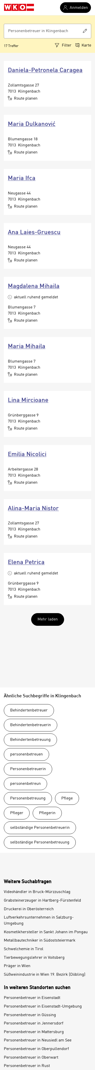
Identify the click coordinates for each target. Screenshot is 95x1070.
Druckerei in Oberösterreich (29, 909)
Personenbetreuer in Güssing (30, 1015)
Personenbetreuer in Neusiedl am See (37, 1040)
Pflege (67, 798)
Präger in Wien (17, 966)
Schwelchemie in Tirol (23, 949)
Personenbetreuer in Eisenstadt (32, 998)
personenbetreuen (26, 754)
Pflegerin (47, 813)
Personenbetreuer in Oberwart (31, 1058)
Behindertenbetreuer (29, 710)
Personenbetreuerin (28, 769)
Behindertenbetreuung (30, 740)
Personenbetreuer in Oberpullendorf (36, 1049)
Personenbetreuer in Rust (27, 1066)
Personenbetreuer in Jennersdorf (33, 1023)
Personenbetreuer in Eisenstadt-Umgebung (43, 1007)
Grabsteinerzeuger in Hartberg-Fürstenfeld (42, 901)
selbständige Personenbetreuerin (40, 828)
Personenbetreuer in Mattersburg (34, 1032)
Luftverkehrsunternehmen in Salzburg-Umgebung (39, 921)
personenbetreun (25, 784)
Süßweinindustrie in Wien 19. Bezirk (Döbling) (44, 975)
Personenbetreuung (28, 798)
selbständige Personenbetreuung (39, 842)
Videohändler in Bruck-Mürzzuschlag (37, 892)
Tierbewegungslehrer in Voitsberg (34, 958)
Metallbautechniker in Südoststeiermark (39, 941)
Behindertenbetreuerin (30, 725)
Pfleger (16, 813)
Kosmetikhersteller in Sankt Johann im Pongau (46, 932)
